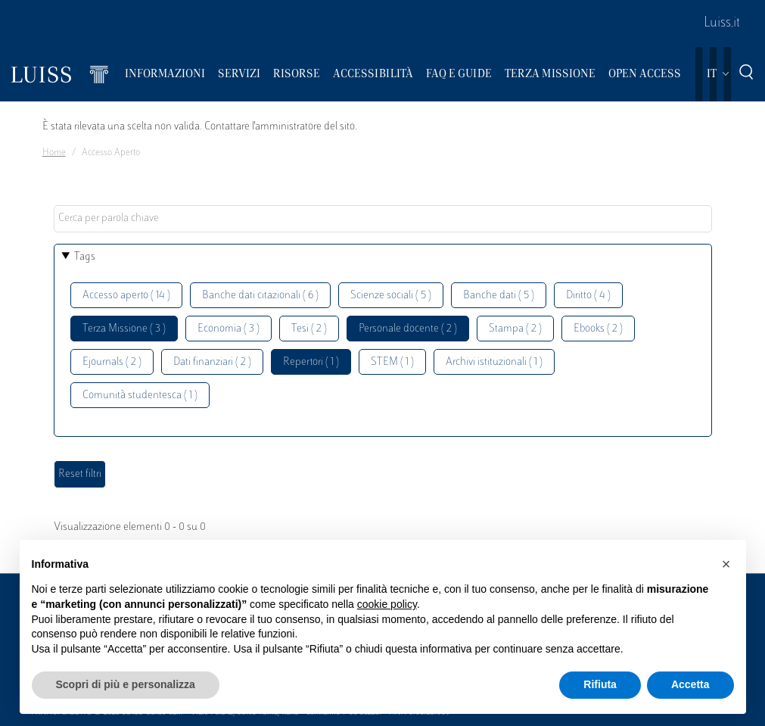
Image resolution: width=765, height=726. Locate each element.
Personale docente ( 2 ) (408, 329)
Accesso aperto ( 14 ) (126, 295)
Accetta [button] (690, 684)
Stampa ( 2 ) (515, 329)
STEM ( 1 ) (392, 362)
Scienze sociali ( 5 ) (390, 295)
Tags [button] (84, 257)
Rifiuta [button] (600, 684)
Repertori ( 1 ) (311, 362)
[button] (726, 564)
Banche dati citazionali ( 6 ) (260, 295)
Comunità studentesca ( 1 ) (139, 395)
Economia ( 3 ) (228, 329)
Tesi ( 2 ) (309, 329)
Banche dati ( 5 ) (498, 295)
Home (54, 152)
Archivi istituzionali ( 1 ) (494, 362)
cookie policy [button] (387, 604)
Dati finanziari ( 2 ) (212, 362)
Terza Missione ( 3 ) (124, 329)
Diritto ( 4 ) (588, 295)
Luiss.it (722, 23)
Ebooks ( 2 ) (598, 329)
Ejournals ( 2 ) (111, 362)
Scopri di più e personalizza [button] (125, 684)
